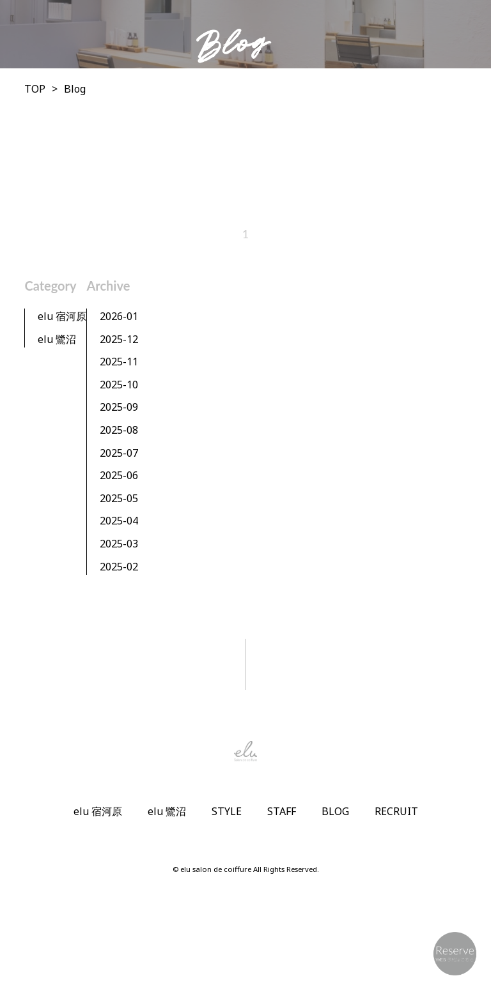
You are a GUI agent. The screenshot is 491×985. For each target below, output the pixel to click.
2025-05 (119, 498)
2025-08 (119, 430)
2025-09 (119, 407)
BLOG (335, 811)
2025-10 (119, 385)
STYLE (227, 811)
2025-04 (119, 521)
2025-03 (119, 544)
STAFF (281, 811)
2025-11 (119, 362)
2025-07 (119, 453)
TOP (34, 89)
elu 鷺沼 (57, 339)
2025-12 (119, 339)
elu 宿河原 (62, 316)
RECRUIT (396, 811)
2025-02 (119, 567)
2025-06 (119, 475)
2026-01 (119, 316)
